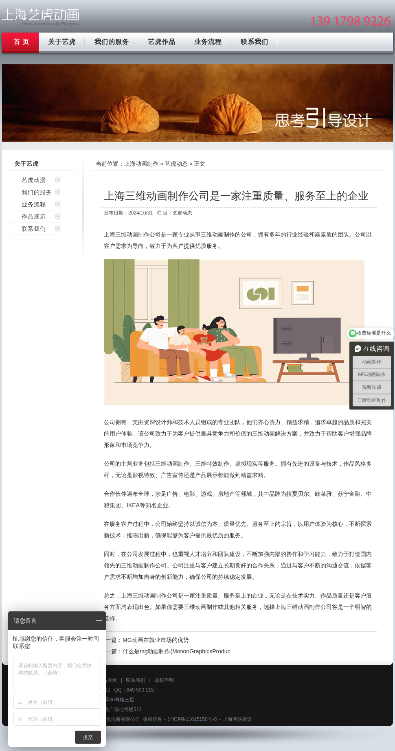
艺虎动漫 (34, 180)
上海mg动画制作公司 (40, 17)
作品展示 (34, 216)
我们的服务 (111, 41)
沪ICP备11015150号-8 (192, 719)
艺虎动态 (176, 163)
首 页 (21, 41)
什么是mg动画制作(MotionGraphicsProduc (176, 651)
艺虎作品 (162, 41)
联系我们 (254, 41)
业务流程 (208, 41)
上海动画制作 (141, 163)
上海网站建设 (237, 719)
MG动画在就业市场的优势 (156, 640)
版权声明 (164, 680)
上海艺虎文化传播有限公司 (110, 719)
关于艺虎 (62, 41)
